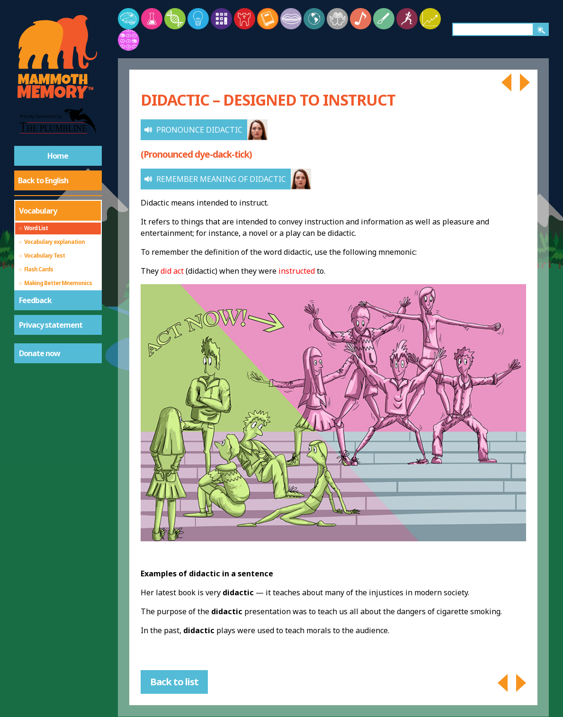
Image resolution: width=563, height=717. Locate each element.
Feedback (35, 300)
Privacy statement (50, 325)
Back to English (43, 180)
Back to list (174, 681)
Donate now (39, 353)
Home (57, 156)
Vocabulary (38, 211)
